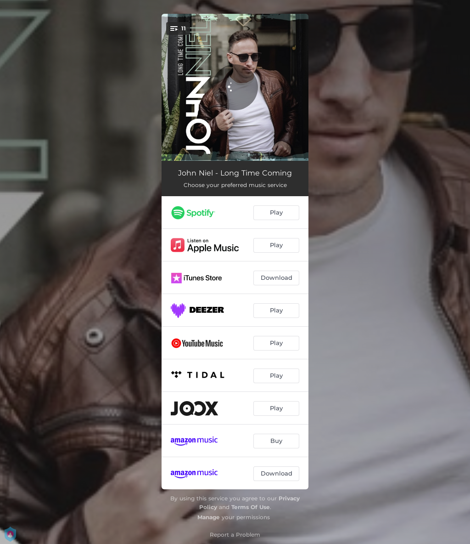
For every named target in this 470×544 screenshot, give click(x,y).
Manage (208, 517)
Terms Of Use (250, 507)
